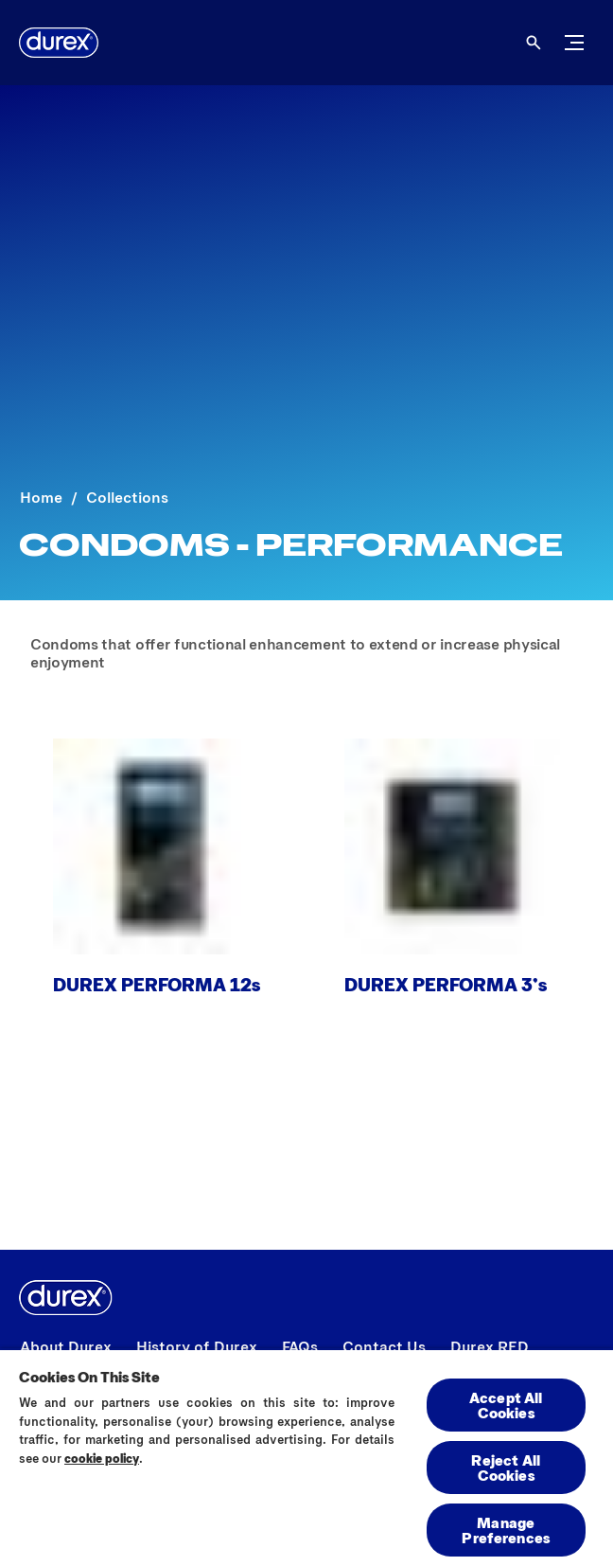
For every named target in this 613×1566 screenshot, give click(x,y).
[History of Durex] (196, 1346)
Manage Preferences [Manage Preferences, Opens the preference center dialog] (506, 1529)
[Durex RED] (489, 1346)
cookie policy (101, 1458)
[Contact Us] (384, 1346)
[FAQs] (300, 1346)
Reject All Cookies (505, 1467)
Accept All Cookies (506, 1404)
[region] (306, 1457)
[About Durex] (66, 1346)
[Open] (534, 43)
